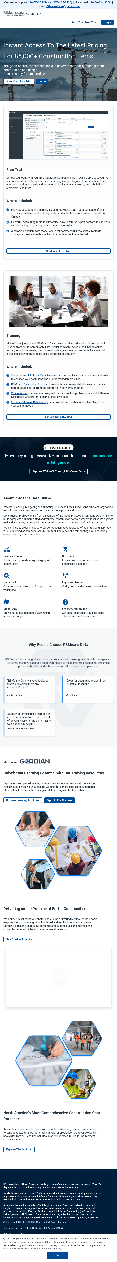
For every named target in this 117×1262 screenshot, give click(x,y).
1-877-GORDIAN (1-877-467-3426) (51, 2)
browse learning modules (22, 800)
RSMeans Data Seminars (43, 375)
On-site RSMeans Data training (29, 402)
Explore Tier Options (19, 1149)
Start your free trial (84, 22)
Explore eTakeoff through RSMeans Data (58, 471)
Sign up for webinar (59, 800)
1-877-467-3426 (53, 1228)
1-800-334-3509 (101, 2)
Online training (19, 393)
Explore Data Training (58, 417)
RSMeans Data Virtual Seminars (30, 384)
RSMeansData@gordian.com (63, 6)
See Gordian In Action (19, 939)
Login (107, 22)
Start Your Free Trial (18, 81)
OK (57, 1255)
